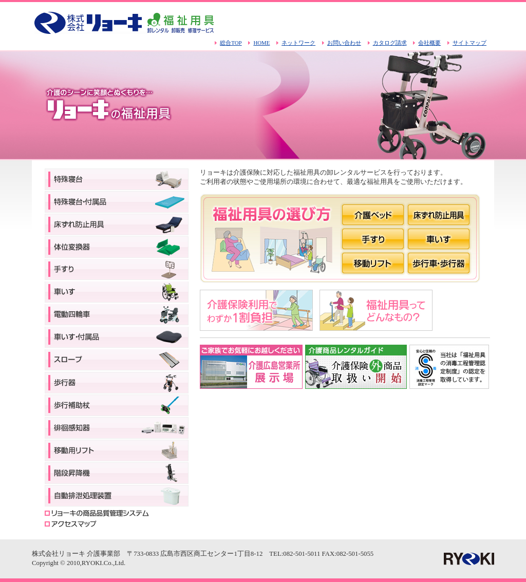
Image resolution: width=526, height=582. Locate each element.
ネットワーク (298, 43)
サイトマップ (469, 43)
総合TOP (230, 43)
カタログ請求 (390, 43)
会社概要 (429, 43)
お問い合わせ (344, 43)
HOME (261, 43)
